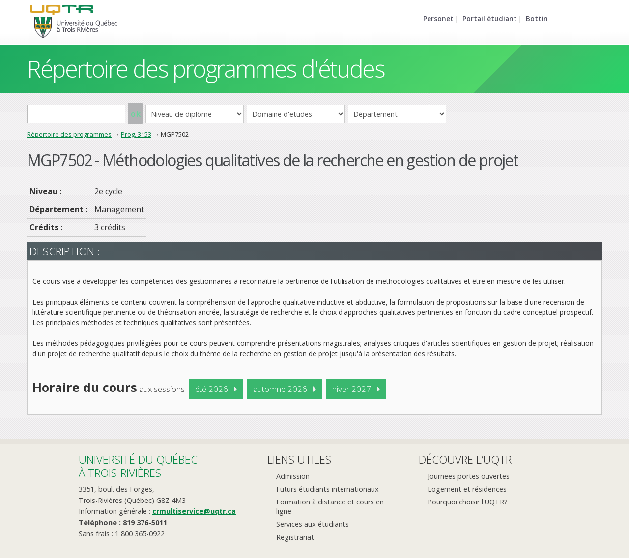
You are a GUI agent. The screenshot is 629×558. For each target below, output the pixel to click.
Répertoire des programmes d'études (205, 68)
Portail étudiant (489, 18)
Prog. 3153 (136, 134)
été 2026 (211, 388)
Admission (293, 476)
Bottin (537, 18)
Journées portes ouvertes (469, 476)
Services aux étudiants (312, 524)
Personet (438, 18)
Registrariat (295, 537)
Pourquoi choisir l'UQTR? (468, 501)
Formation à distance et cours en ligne (330, 506)
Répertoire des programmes (69, 134)
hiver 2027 (351, 388)
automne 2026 (280, 388)
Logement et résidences (467, 489)
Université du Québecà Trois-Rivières (138, 466)
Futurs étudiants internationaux (327, 489)
